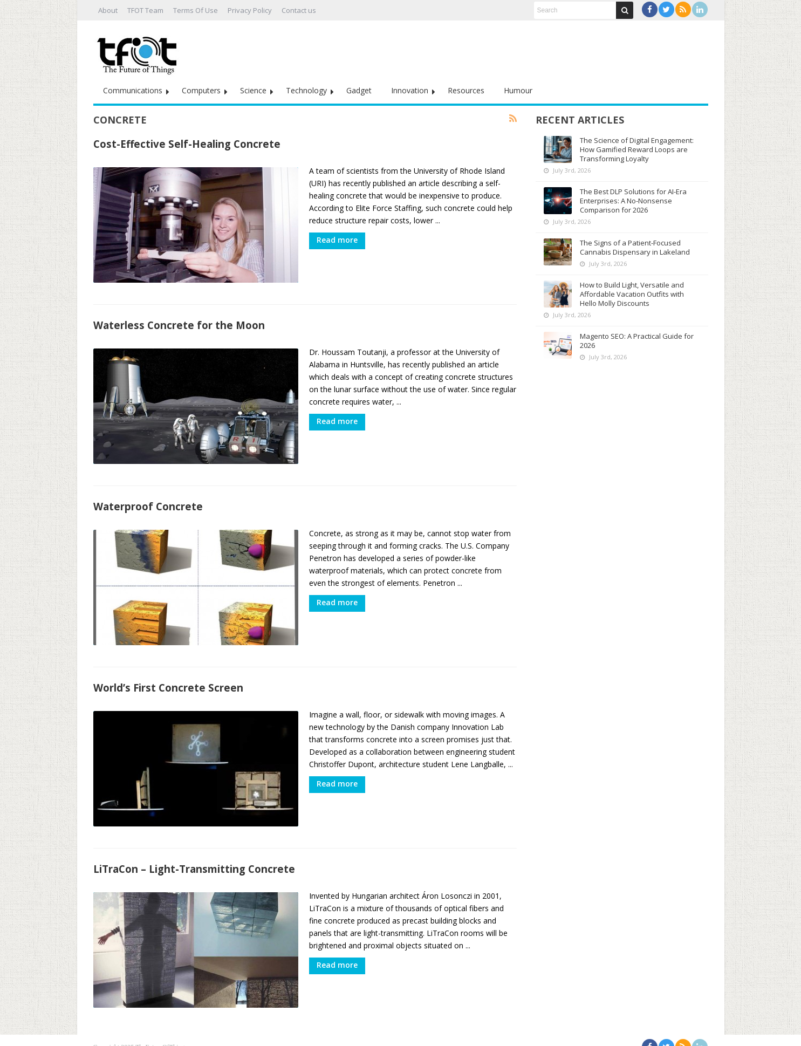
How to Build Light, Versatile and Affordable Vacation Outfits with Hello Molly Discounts (632, 294)
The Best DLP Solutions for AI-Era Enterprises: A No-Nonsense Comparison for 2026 (633, 201)
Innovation (409, 90)
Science (253, 90)
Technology (306, 90)
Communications (132, 90)
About (108, 10)
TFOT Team (145, 10)
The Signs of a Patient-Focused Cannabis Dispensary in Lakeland (635, 247)
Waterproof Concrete (148, 501)
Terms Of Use (195, 10)
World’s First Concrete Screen (168, 679)
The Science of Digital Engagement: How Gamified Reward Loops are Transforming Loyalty (637, 149)
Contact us (299, 10)
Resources (466, 90)
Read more (337, 240)
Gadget (359, 90)
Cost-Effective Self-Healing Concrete (186, 144)
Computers (201, 90)
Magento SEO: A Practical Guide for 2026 (637, 340)
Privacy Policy (250, 10)
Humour (518, 90)
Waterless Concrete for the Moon (179, 322)
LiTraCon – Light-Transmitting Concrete (194, 858)
